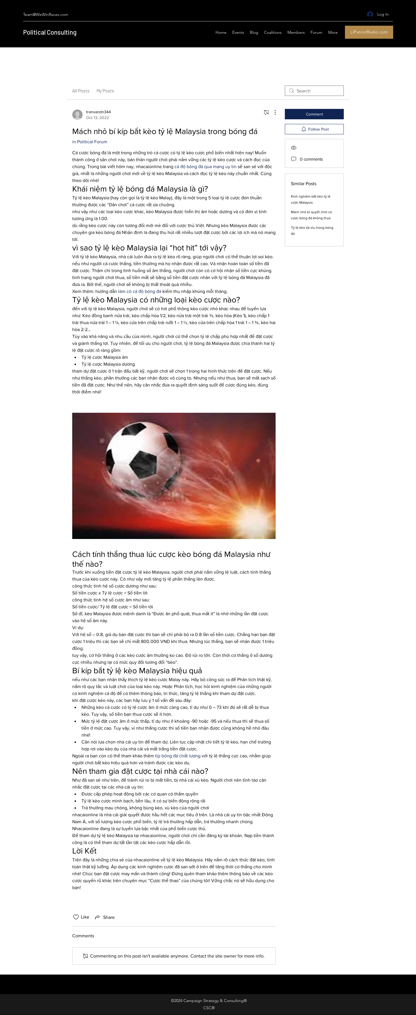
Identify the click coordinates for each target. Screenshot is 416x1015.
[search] (314, 90)
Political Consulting (50, 32)
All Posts (81, 90)
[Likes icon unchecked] (76, 917)
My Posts (105, 90)
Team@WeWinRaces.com (45, 14)
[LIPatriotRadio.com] (369, 32)
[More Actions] (272, 112)
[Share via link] (104, 917)
